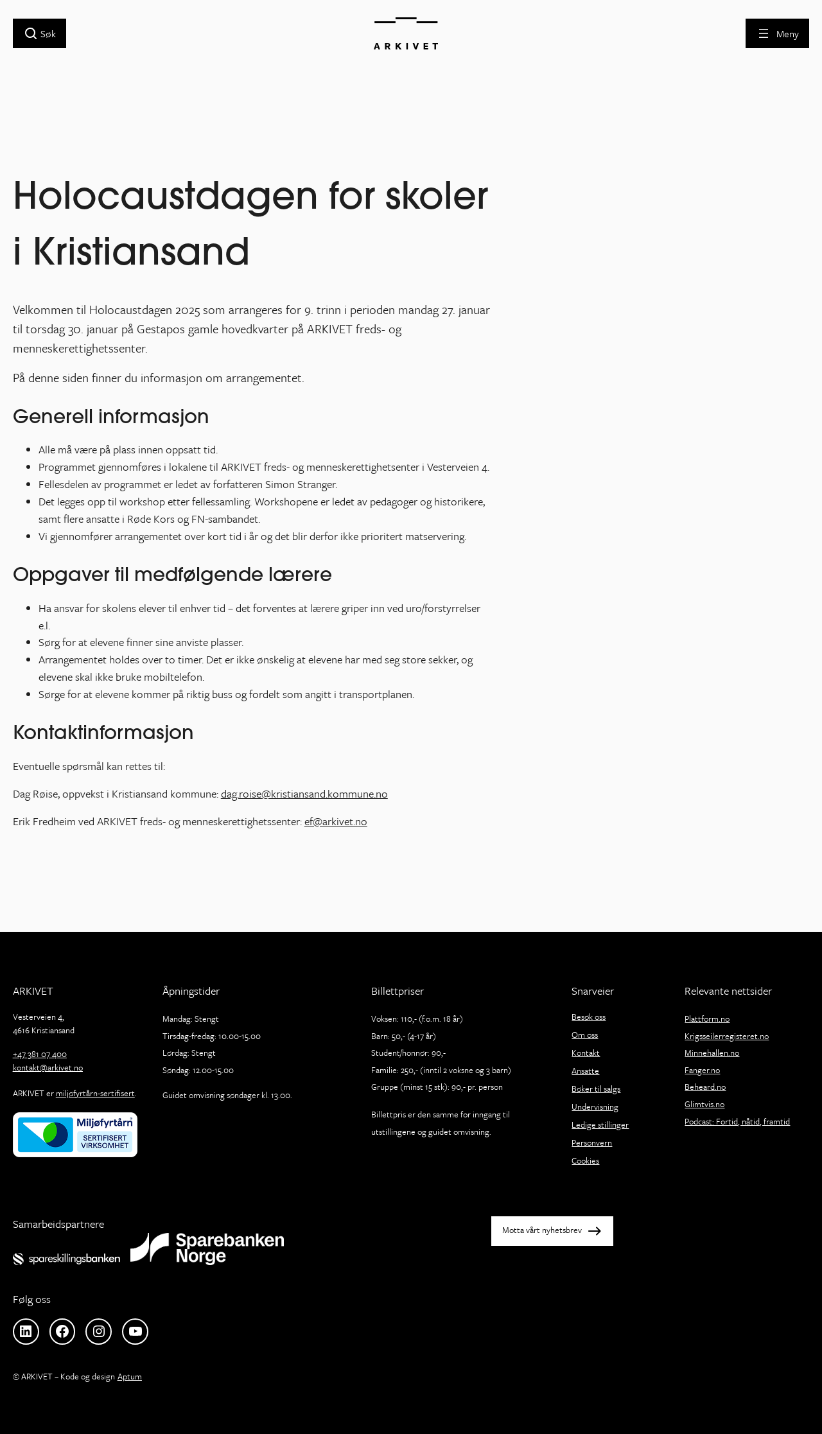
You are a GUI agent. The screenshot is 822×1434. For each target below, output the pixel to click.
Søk (48, 33)
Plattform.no (707, 1018)
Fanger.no (702, 1069)
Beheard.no (705, 1086)
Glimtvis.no (704, 1103)
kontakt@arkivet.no (48, 1067)
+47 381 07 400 (40, 1053)
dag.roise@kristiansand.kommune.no (304, 793)
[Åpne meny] (777, 33)
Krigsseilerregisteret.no (727, 1035)
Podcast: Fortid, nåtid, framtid (737, 1121)
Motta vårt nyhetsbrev (542, 1230)
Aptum (130, 1376)
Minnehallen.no (712, 1052)
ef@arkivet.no (335, 821)
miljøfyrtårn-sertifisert (95, 1093)
